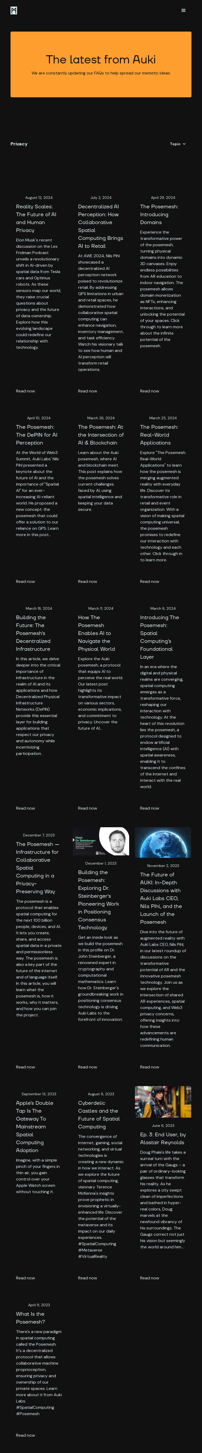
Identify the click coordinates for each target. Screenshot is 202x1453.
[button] (183, 10)
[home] (14, 11)
